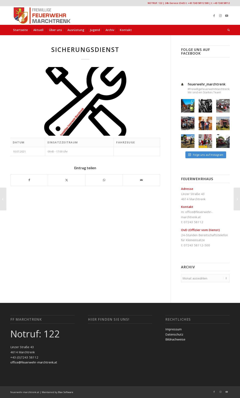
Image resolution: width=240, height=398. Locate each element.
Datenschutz (174, 334)
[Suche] (227, 30)
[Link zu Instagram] (220, 15)
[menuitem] (20, 30)
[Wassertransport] (3, 199)
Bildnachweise (175, 339)
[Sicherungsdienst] (237, 199)
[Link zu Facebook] (214, 15)
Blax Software (65, 392)
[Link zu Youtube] (226, 15)
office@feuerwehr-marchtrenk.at (33, 362)
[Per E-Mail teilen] (141, 180)
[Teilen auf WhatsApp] (103, 180)
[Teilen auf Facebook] (29, 180)
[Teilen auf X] (66, 180)
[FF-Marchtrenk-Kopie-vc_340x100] (42, 15)
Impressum (173, 329)
